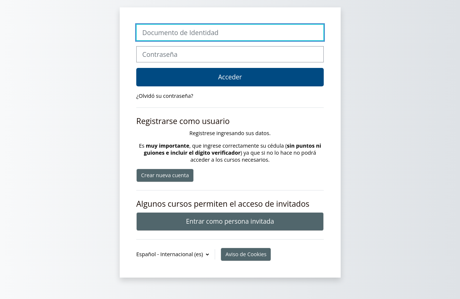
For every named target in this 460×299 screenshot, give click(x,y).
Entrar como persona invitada (230, 221)
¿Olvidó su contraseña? (164, 95)
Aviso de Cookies (245, 254)
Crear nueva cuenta (165, 175)
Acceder (230, 76)
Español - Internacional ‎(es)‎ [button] (170, 254)
